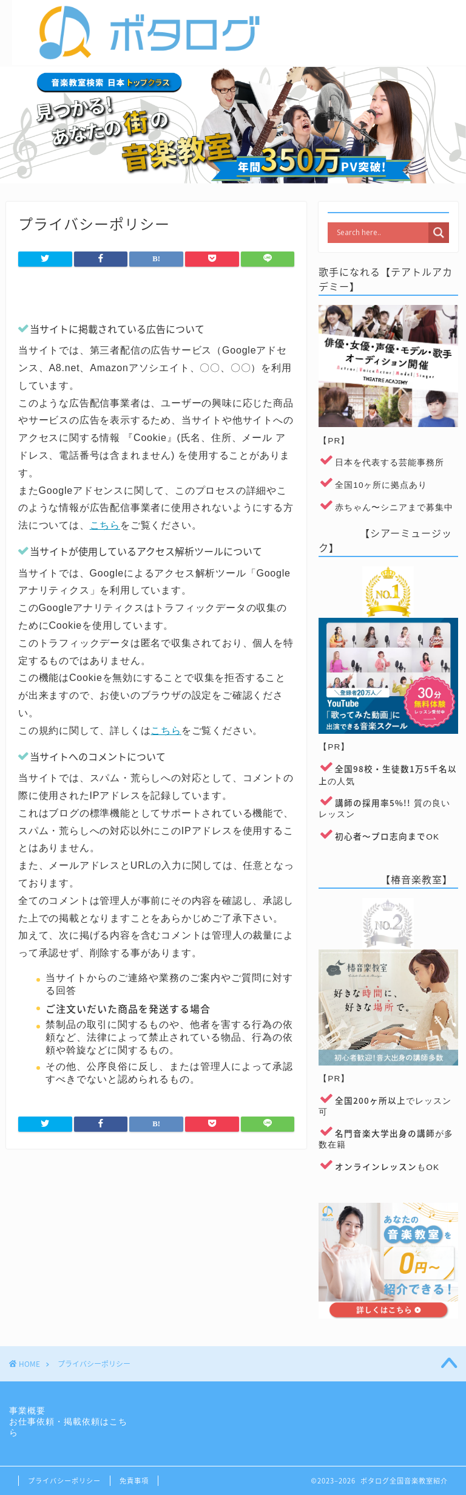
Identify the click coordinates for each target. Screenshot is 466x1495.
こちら (105, 525)
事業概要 (27, 1410)
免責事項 (134, 1481)
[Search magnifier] (438, 232)
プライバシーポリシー (64, 1481)
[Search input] (381, 232)
